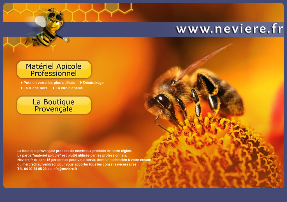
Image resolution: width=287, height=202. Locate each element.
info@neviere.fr (64, 169)
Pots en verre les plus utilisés (49, 83)
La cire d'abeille (69, 88)
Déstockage (93, 83)
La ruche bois (35, 88)
